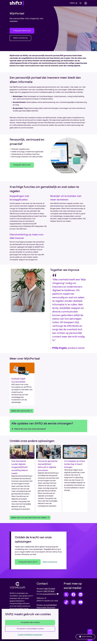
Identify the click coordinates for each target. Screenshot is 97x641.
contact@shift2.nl (50, 594)
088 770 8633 (49, 589)
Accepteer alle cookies (30, 622)
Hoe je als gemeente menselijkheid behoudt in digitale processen (47, 465)
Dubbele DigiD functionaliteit (18, 380)
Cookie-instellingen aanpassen (30, 634)
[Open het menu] (73, 3)
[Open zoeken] (80, 3)
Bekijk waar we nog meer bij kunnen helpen (30, 517)
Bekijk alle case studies (21, 411)
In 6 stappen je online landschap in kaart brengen (74, 464)
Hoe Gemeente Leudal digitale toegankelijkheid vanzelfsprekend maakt (19, 467)
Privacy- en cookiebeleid (47, 605)
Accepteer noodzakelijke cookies (30, 629)
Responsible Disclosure (46, 607)
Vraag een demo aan (22, 30)
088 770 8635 (49, 591)
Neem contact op (20, 38)
